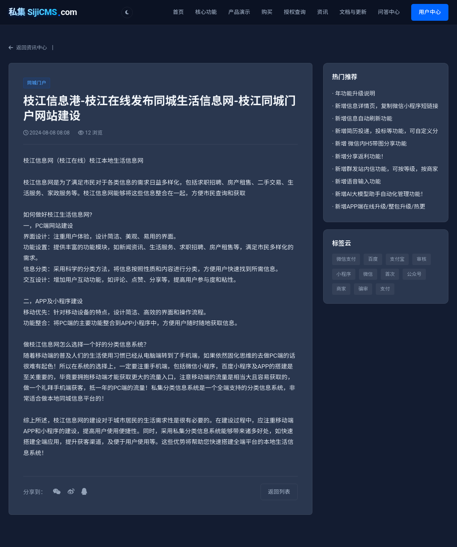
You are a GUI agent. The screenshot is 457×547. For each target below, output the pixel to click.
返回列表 (279, 492)
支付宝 (397, 259)
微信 (368, 274)
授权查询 (295, 12)
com (43, 12)
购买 (267, 12)
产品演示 (239, 12)
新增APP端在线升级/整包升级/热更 (380, 206)
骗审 (363, 289)
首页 (178, 12)
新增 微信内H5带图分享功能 (371, 143)
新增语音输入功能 (358, 181)
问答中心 (389, 12)
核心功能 (206, 12)
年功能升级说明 (355, 93)
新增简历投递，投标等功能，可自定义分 (386, 131)
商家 (341, 289)
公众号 (414, 274)
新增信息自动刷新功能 (363, 118)
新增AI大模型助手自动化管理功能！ (380, 194)
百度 (373, 259)
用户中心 (430, 12)
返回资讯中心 (28, 48)
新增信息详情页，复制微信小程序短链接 (386, 106)
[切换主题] (127, 12)
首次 (390, 274)
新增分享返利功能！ (360, 156)
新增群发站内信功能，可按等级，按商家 (386, 169)
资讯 (322, 12)
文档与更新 (352, 12)
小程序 (343, 274)
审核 (421, 259)
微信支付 (346, 259)
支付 (385, 289)
